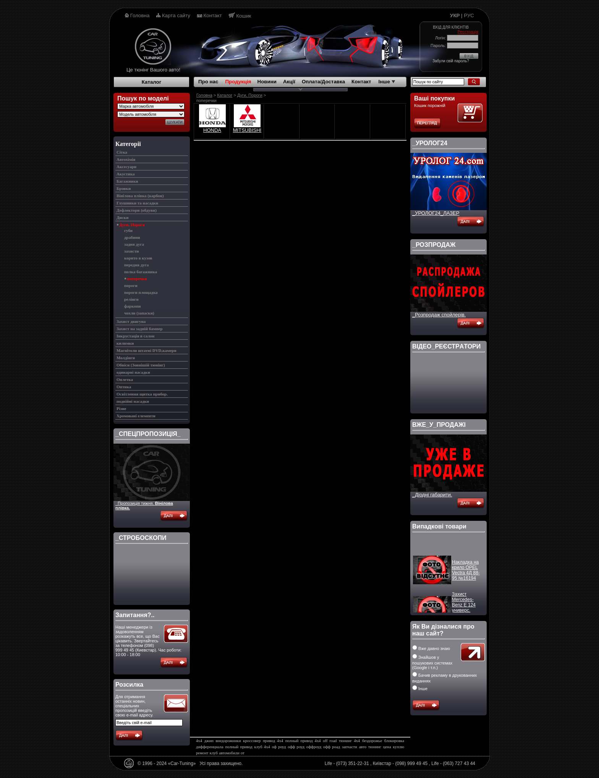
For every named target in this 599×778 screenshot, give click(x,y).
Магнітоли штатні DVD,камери (146, 350)
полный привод (239, 747)
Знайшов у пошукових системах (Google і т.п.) (432, 662)
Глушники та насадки (137, 203)
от (242, 753)
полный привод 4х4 (303, 741)
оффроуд (313, 747)
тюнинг (374, 747)
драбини (132, 237)
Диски (122, 217)
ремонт (202, 753)
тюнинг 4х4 (349, 741)
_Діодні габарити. (432, 495)
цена (387, 747)
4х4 (199, 741)
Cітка (122, 152)
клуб (214, 753)
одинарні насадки (133, 372)
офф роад (331, 747)
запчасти (349, 747)
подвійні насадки (133, 401)
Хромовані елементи (136, 415)
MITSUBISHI (247, 130)
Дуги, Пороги (132, 224)
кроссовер (252, 741)
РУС (469, 15)
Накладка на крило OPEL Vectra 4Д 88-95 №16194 (466, 573)
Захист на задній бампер (140, 328)
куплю (398, 747)
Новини (267, 81)
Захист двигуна (131, 321)
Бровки (124, 188)
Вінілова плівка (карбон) (140, 195)
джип (209, 741)
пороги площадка (141, 292)
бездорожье (372, 741)
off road (330, 741)
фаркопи (132, 306)
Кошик (243, 16)
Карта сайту (176, 15)
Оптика (124, 386)
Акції (289, 81)
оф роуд (279, 747)
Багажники (127, 181)
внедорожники (228, 741)
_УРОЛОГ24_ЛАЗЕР (435, 213)
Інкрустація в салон (135, 336)
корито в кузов (138, 258)
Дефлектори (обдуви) (137, 210)
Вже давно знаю (431, 648)
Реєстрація (468, 31)
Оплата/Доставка (323, 81)
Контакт (213, 15)
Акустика (126, 174)
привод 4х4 (273, 741)
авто (362, 747)
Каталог (152, 82)
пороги (131, 285)
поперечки (137, 278)
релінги (131, 299)
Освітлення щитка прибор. (142, 394)
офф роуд (296, 747)
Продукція (238, 81)
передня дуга (136, 265)
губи (128, 230)
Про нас (208, 81)
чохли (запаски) (139, 313)
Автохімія (126, 159)
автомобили (229, 753)
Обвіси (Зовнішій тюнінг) (141, 365)
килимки (125, 343)
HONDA (212, 130)
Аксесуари (126, 166)
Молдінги (126, 357)
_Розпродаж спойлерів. (439, 315)
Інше (387, 81)
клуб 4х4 (262, 747)
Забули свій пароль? (450, 61)
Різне (121, 408)
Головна (140, 15)
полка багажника (140, 271)
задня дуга (134, 244)
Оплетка (125, 379)
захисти (131, 251)
